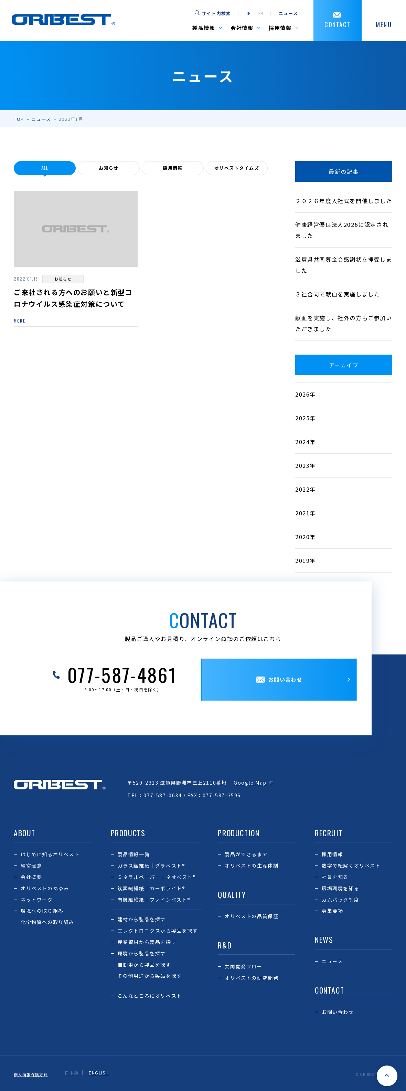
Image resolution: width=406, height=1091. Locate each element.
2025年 (305, 418)
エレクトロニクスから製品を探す (158, 930)
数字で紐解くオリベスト (351, 865)
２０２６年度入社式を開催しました (343, 201)
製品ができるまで (246, 854)
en (261, 14)
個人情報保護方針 (32, 1073)
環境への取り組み (42, 910)
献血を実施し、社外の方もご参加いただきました (343, 323)
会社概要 (31, 876)
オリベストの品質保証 (251, 916)
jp (248, 14)
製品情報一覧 (134, 854)
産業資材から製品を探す (147, 941)
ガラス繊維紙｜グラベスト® (151, 865)
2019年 (305, 560)
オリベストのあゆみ (45, 888)
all (45, 168)
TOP (19, 119)
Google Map (250, 782)
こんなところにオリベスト (150, 995)
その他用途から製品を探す (150, 975)
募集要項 (332, 910)
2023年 (305, 465)
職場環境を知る (340, 888)
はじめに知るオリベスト (50, 854)
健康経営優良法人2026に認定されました (341, 230)
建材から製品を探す (142, 919)
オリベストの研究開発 (251, 977)
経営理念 (31, 865)
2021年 (305, 513)
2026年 (305, 394)
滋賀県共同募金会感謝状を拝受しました (343, 264)
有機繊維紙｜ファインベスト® (154, 899)
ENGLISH (103, 1073)
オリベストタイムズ (236, 168)
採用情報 (173, 168)
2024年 (305, 442)
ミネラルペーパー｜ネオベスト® (157, 876)
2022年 (305, 489)
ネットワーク (37, 899)
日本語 (75, 1073)
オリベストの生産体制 (251, 865)
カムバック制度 (340, 899)
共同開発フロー (243, 966)
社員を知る (335, 876)
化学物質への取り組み (47, 922)
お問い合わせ (338, 1011)
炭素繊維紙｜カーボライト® (151, 888)
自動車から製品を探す (144, 964)
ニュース (288, 13)
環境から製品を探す (142, 953)
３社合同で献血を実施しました (337, 294)
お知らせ (109, 168)
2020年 (305, 537)
